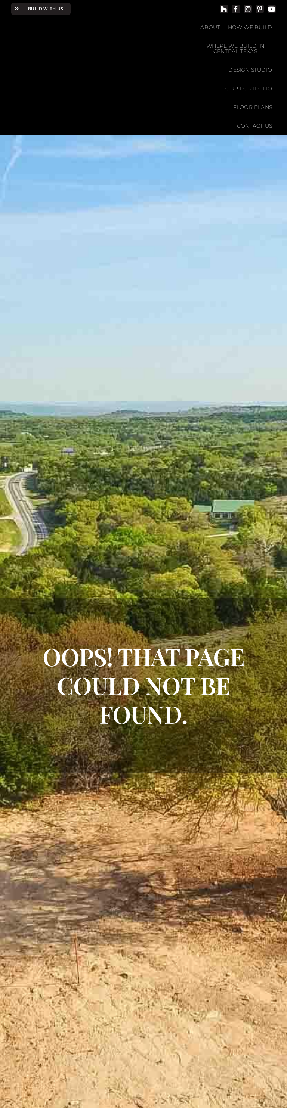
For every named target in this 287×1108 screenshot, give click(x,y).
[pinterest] (260, 9)
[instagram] (248, 9)
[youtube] (272, 9)
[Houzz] (224, 9)
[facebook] (236, 9)
